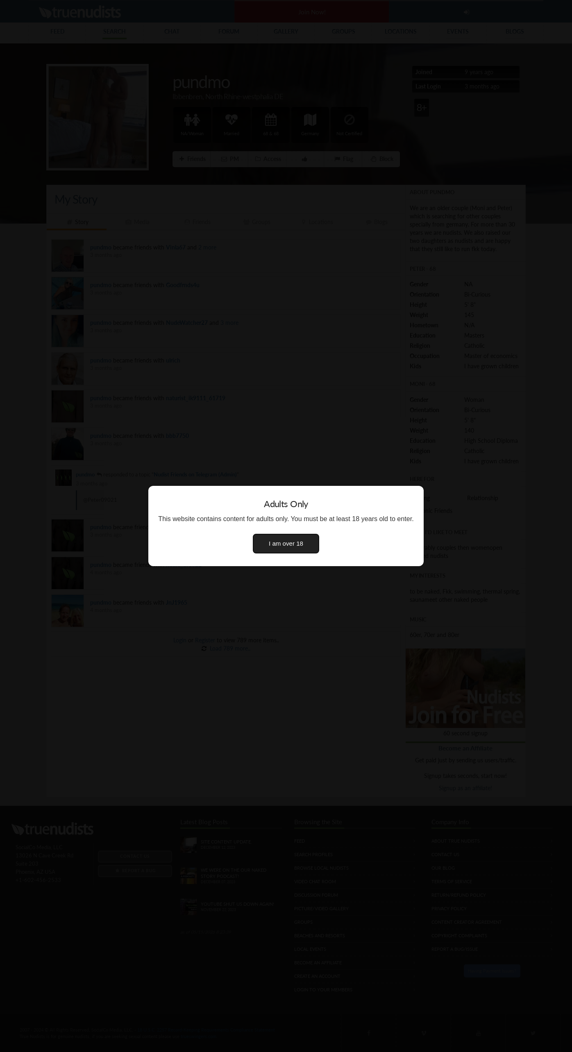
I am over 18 (286, 543)
